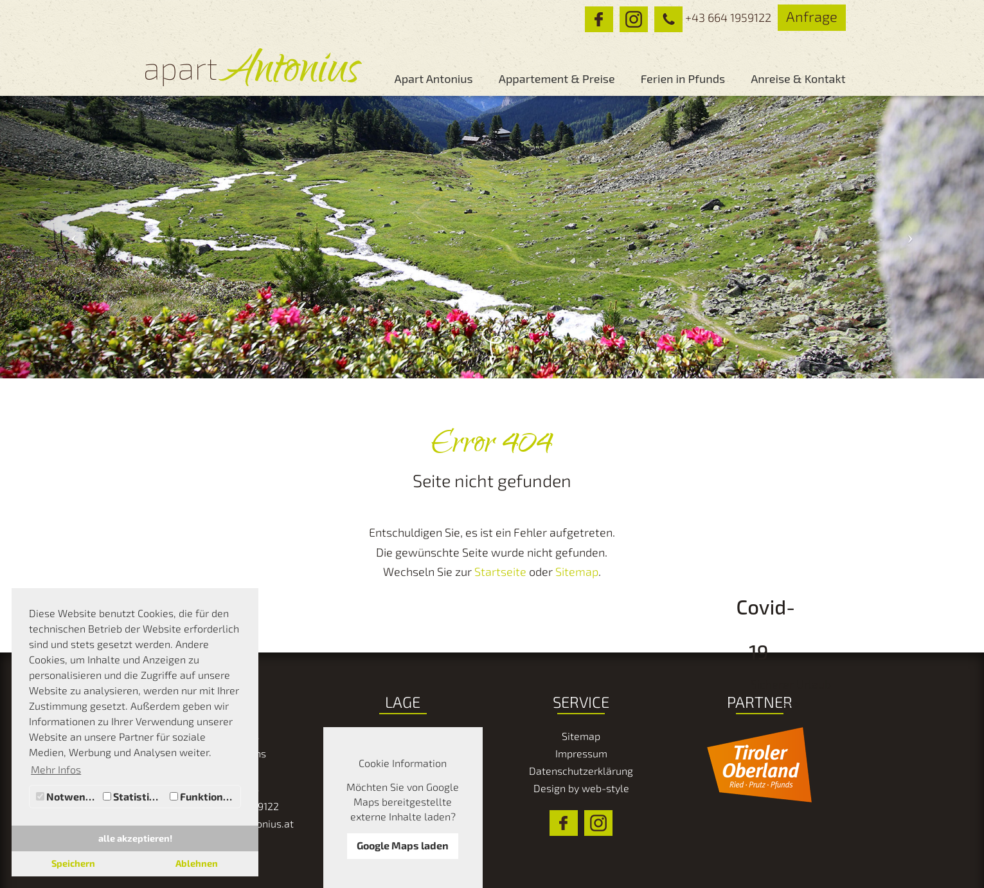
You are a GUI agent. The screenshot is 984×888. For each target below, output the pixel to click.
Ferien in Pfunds (683, 78)
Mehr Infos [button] (56, 769)
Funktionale (204, 796)
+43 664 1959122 (709, 17)
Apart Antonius (433, 78)
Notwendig (68, 796)
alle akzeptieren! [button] (135, 838)
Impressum (581, 753)
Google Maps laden (403, 845)
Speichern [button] (73, 863)
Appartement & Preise (557, 78)
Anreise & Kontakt (798, 78)
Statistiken (134, 796)
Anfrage (811, 16)
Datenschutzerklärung (581, 770)
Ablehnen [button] (196, 863)
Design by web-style (581, 788)
